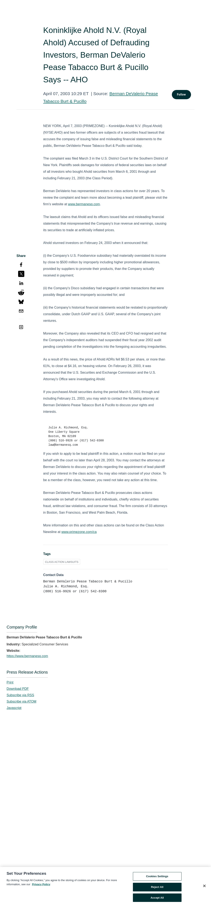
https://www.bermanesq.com (27, 656)
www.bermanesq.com (84, 204)
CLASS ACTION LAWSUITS (62, 561)
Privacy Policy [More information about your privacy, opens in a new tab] (41, 885)
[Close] (204, 887)
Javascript (14, 708)
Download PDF (18, 688)
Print (10, 682)
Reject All (157, 888)
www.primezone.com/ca (79, 532)
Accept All (157, 898)
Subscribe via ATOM (21, 701)
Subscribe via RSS (20, 695)
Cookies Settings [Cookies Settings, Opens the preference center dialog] (157, 877)
